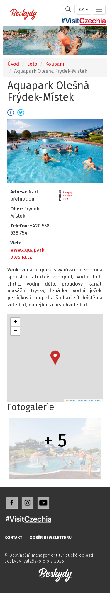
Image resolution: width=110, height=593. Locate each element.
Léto (32, 64)
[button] (55, 358)
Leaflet (70, 400)
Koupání (54, 64)
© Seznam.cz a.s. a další (89, 400)
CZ (83, 9)
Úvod (13, 64)
